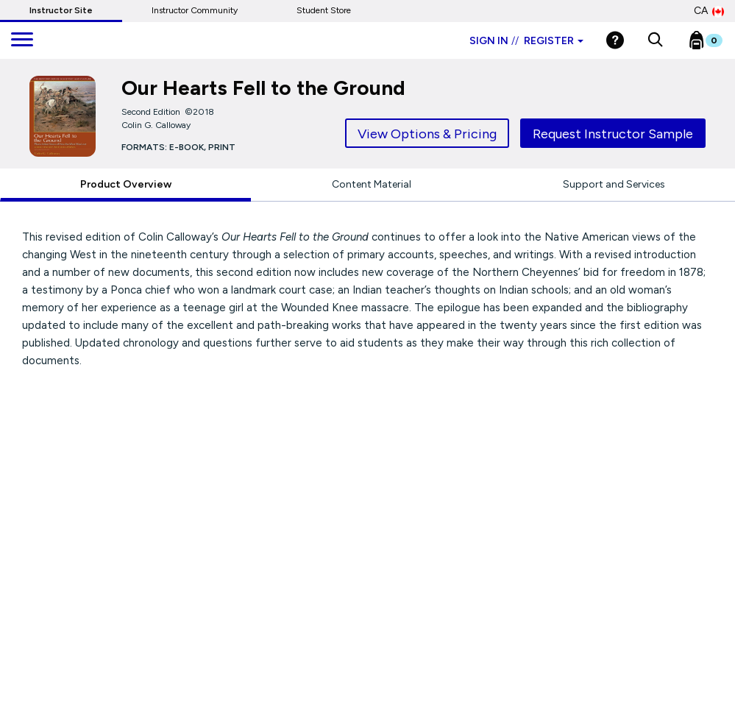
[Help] (615, 40)
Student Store (324, 10)
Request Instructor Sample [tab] (613, 134)
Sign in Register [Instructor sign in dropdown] (526, 41)
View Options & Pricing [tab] (427, 134)
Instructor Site (61, 10)
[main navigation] (22, 40)
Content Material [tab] (371, 184)
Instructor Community (195, 10)
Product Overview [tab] (125, 184)
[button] (655, 40)
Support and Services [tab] (614, 184)
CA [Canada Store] (709, 11)
